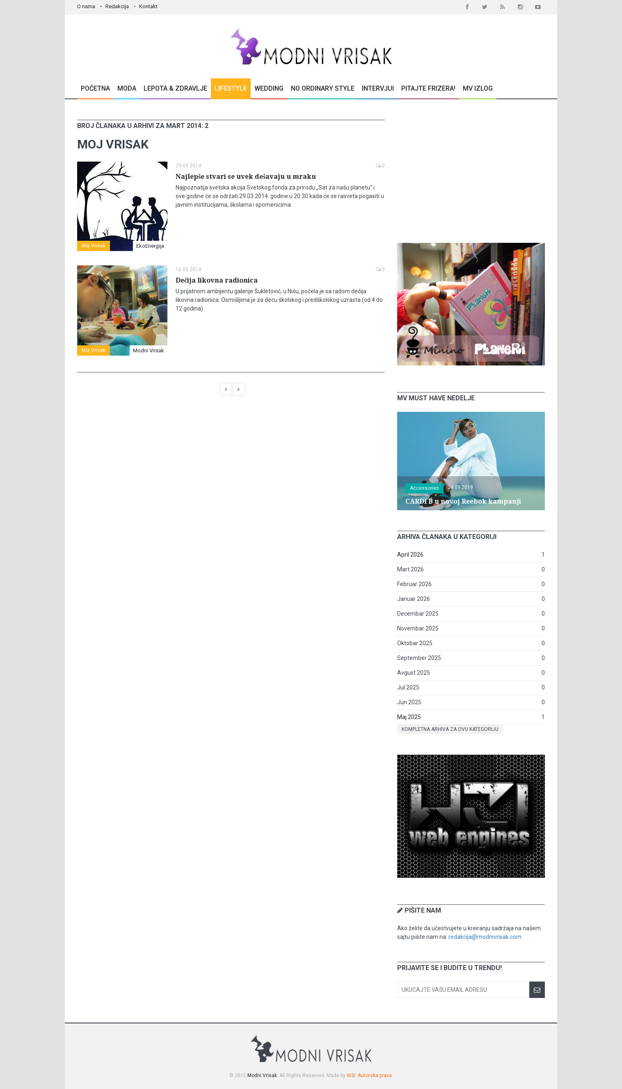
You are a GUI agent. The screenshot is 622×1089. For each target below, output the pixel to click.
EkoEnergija (150, 246)
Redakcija (117, 6)
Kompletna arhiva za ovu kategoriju (450, 729)
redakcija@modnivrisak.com (484, 937)
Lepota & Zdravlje (175, 88)
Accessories (424, 488)
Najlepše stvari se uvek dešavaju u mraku (246, 176)
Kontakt (148, 6)
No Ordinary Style (322, 88)
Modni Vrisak (148, 350)
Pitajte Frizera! (428, 88)
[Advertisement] (471, 171)
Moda (126, 88)
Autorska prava (375, 1075)
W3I (351, 1075)
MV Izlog (478, 88)
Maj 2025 (409, 717)
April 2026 (410, 554)
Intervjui (378, 88)
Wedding (269, 88)
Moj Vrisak (93, 246)
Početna (95, 88)
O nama (86, 6)
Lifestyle (231, 88)
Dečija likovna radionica (217, 280)
